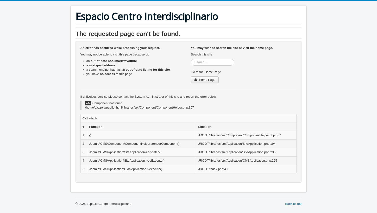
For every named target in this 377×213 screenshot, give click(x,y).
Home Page (205, 80)
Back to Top (293, 204)
